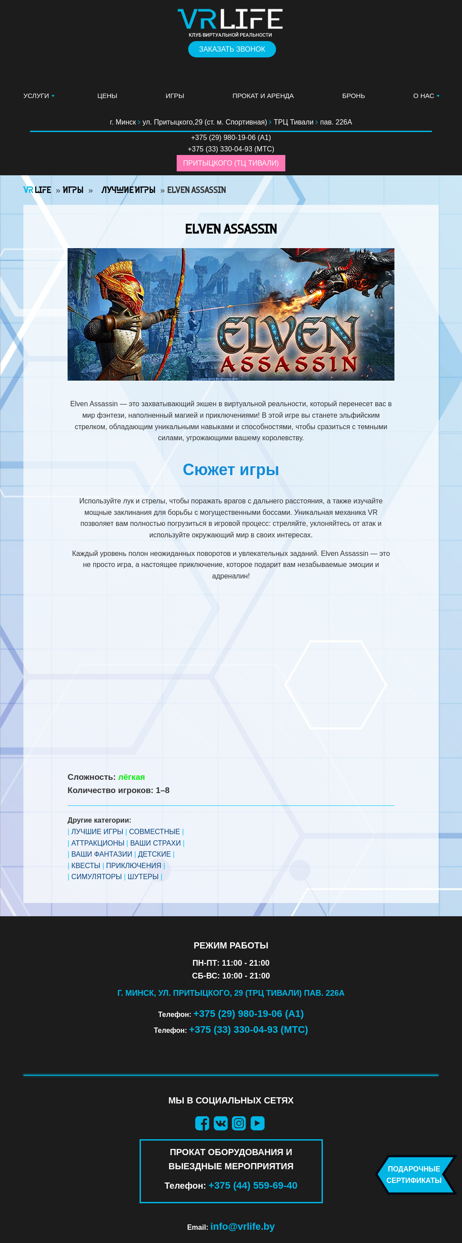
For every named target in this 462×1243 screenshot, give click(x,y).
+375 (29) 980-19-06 (223, 137)
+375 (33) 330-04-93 (220, 149)
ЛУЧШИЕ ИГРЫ (98, 831)
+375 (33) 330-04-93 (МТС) (248, 1029)
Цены (107, 95)
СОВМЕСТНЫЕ (154, 831)
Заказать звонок (232, 49)
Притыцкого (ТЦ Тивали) (231, 163)
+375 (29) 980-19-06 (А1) (248, 1013)
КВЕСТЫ (86, 865)
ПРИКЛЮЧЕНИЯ (133, 865)
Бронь (353, 95)
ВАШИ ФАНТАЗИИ (102, 854)
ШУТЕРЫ (143, 876)
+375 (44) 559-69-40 (252, 1185)
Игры (175, 95)
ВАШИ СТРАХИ (155, 843)
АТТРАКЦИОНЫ (98, 843)
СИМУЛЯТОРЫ (97, 876)
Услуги (36, 95)
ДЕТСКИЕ (154, 854)
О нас (423, 95)
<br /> (231, 675)
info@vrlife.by (242, 1226)
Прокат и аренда (263, 95)
